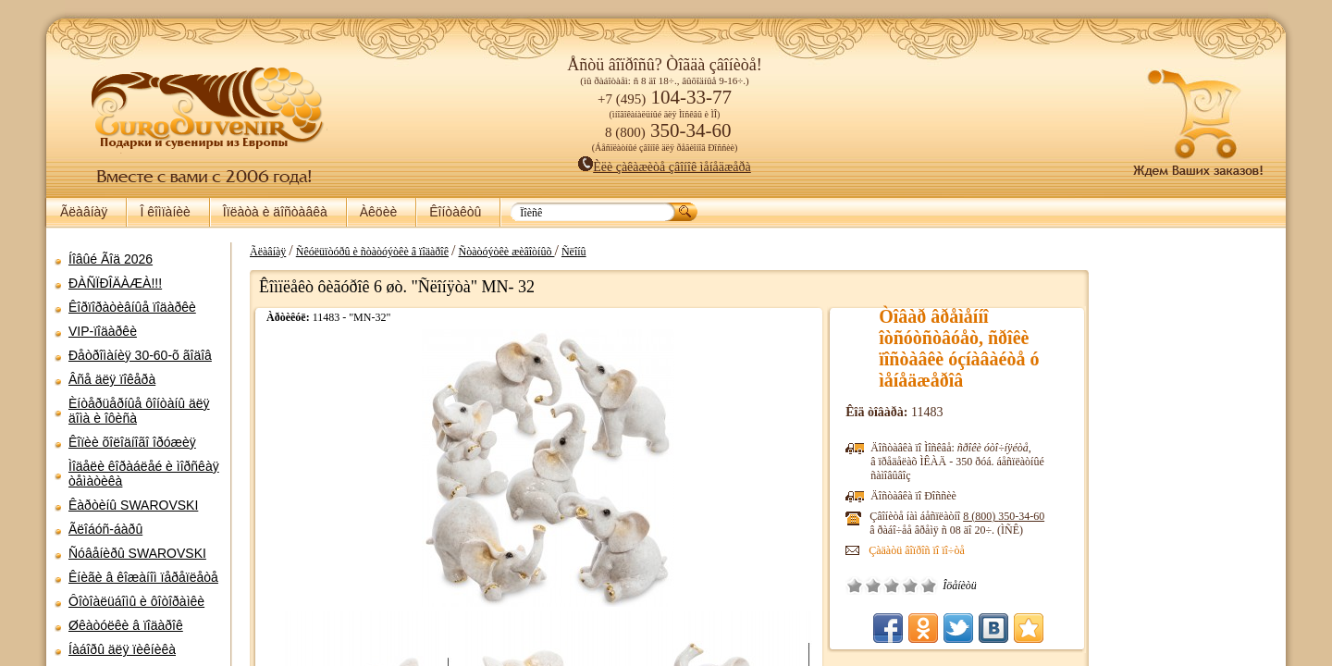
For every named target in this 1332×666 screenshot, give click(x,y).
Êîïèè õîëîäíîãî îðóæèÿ (132, 442)
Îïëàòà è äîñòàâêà (275, 211)
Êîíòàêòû (455, 211)
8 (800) (978, 516)
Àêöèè (378, 211)
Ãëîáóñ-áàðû (105, 529)
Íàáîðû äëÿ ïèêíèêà (122, 649)
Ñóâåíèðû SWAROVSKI (137, 553)
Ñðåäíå (866, 585)
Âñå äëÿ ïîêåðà (111, 379)
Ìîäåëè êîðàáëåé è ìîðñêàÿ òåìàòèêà (143, 473)
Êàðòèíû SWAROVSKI (133, 505)
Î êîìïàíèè (165, 211)
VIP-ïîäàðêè (102, 331)
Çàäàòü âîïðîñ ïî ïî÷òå (892, 550)
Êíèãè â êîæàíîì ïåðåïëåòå (143, 577)
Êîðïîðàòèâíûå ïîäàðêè (132, 307)
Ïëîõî (848, 585)
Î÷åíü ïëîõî (829, 585)
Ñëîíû (564, 251)
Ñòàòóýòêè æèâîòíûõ (497, 251)
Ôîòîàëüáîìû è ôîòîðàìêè (136, 601)
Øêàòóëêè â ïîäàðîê (125, 625)
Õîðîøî (885, 585)
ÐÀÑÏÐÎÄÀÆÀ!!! (115, 283)
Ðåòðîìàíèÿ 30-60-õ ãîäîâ (140, 355)
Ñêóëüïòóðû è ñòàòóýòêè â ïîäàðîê (363, 251)
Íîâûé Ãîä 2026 (110, 259)
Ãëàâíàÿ (83, 211)
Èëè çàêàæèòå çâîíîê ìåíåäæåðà (664, 167)
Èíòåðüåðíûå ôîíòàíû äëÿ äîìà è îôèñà (139, 411)
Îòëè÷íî (903, 585)
